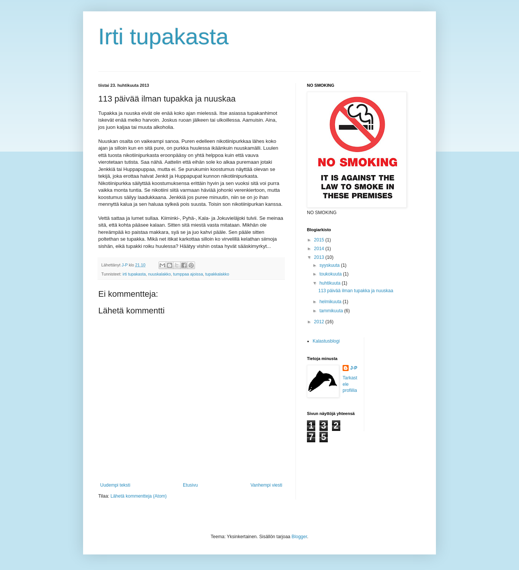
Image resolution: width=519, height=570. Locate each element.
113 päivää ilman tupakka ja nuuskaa (355, 290)
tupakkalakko (217, 274)
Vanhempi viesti (266, 485)
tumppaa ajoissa (188, 274)
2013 (320, 257)
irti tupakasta (134, 274)
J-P (353, 368)
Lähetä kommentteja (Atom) (138, 496)
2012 (320, 321)
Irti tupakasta (163, 36)
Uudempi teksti (115, 485)
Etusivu (190, 485)
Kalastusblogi (326, 341)
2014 (320, 248)
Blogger (299, 536)
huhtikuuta (330, 283)
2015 (320, 240)
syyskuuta (330, 265)
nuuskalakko (159, 274)
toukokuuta (331, 274)
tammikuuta (331, 310)
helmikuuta (331, 301)
